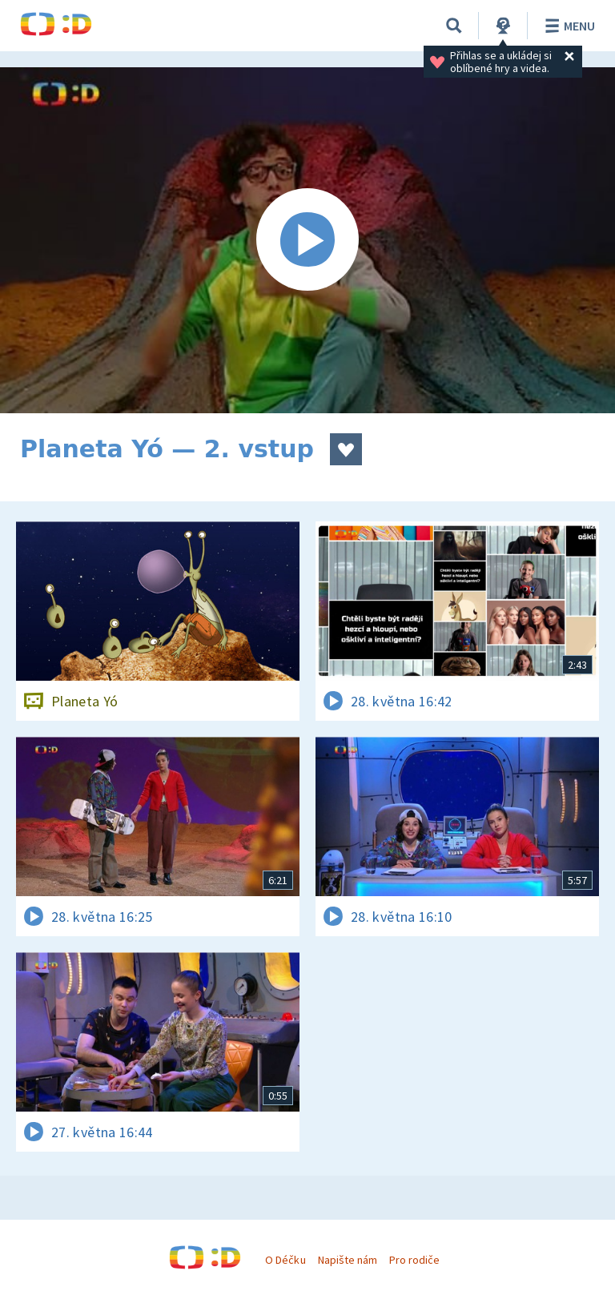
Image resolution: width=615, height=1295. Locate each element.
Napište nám (347, 1260)
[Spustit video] (307, 240)
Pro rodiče (414, 1260)
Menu (567, 26)
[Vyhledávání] (454, 25)
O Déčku (285, 1260)
